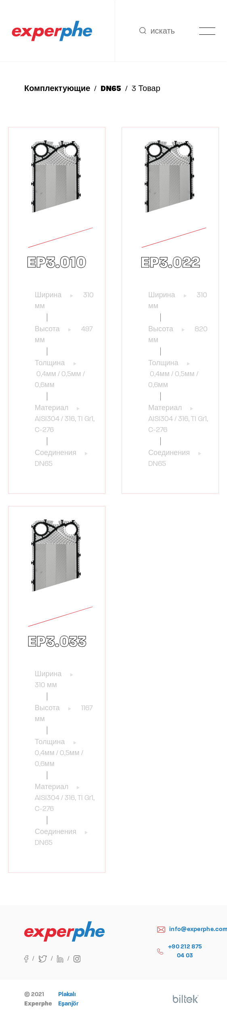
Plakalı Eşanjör (68, 998)
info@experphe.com (180, 929)
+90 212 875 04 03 (179, 951)
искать (157, 31)
